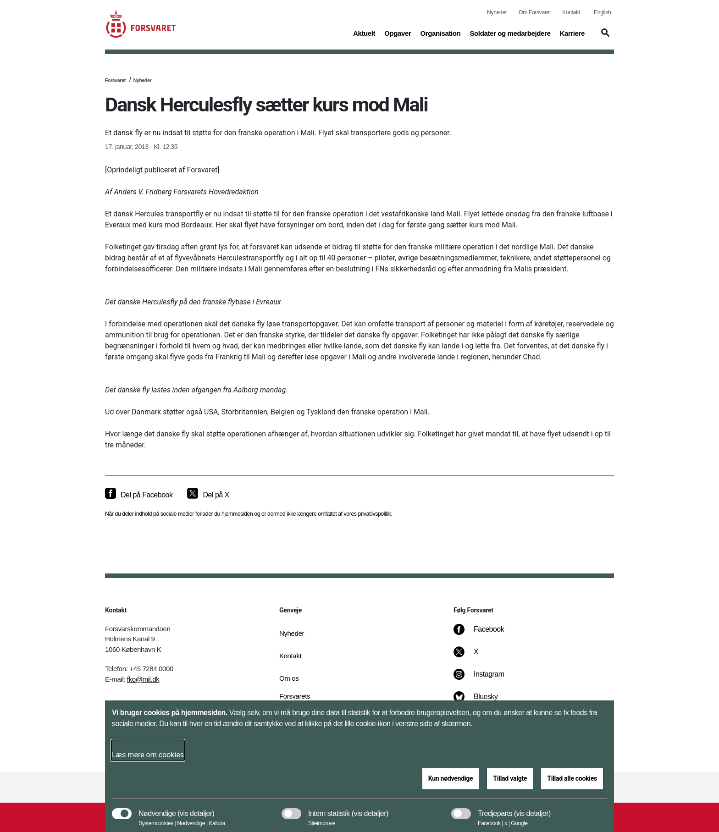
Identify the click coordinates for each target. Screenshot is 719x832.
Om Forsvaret (535, 12)
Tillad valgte (510, 778)
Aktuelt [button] (364, 32)
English (602, 12)
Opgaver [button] (397, 32)
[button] (604, 37)
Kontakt (571, 12)
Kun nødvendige (450, 778)
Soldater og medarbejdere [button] (510, 32)
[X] (476, 656)
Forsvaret (115, 80)
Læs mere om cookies (148, 754)
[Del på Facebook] (138, 495)
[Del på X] (208, 495)
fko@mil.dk (143, 679)
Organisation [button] (440, 32)
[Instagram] (485, 679)
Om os (289, 678)
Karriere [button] (572, 32)
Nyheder (497, 12)
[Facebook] (485, 634)
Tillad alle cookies (572, 778)
